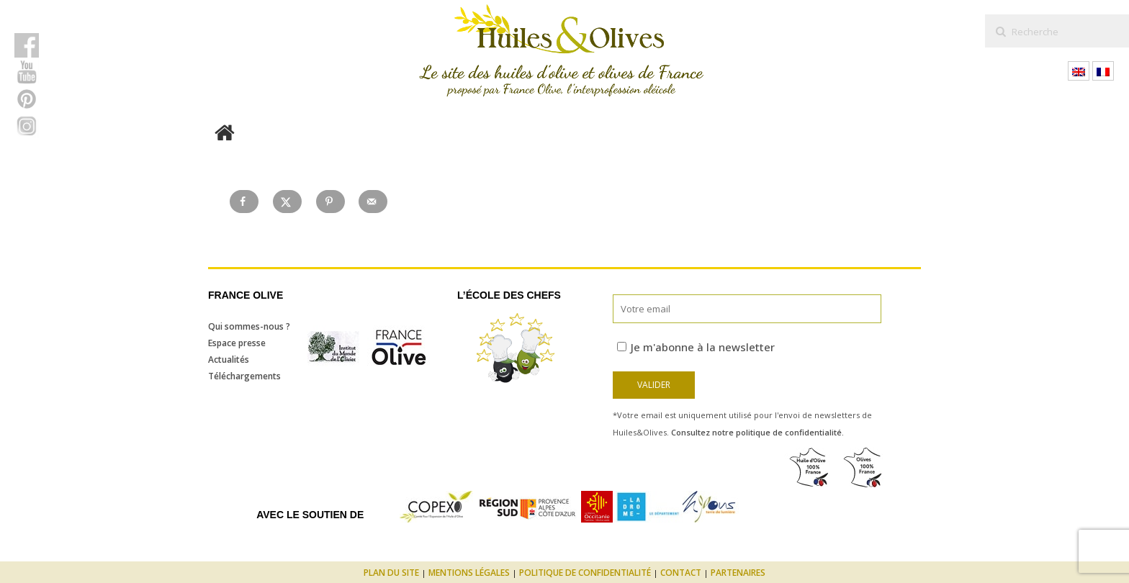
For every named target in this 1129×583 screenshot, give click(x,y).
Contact (680, 572)
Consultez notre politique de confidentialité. (757, 432)
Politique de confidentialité (585, 572)
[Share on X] (287, 201)
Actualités (228, 359)
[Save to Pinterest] (330, 201)
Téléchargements (244, 376)
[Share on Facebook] (244, 201)
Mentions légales (469, 572)
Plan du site (391, 572)
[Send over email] (373, 201)
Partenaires (738, 572)
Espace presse (237, 343)
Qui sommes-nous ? (249, 326)
